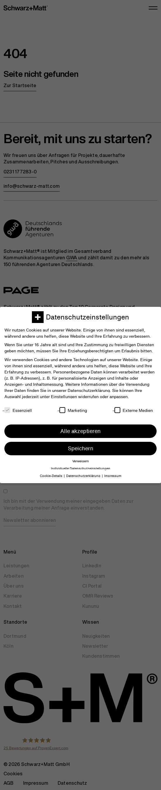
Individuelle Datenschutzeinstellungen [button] (80, 468)
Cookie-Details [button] (51, 476)
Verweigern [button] (80, 461)
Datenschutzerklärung (89, 390)
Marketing (73, 410)
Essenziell (18, 410)
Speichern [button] (80, 448)
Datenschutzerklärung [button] (83, 476)
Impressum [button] (112, 476)
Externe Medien (133, 410)
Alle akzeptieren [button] (80, 431)
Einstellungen (64, 396)
